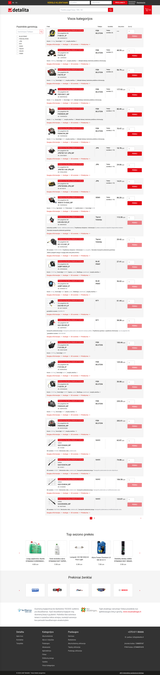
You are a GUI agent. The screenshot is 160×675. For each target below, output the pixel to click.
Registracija (141, 3)
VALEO (20, 51)
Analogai (65, 44)
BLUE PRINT (22, 36)
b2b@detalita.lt (138, 637)
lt (10, 2)
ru (16, 2)
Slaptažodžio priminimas (132, 2)
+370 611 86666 (136, 632)
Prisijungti (120, 3)
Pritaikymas (84, 44)
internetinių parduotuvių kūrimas (133, 673)
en (13, 2)
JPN (19, 41)
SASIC (20, 46)
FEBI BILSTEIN (22, 39)
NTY (19, 44)
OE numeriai (74, 44)
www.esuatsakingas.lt (132, 612)
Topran (20, 49)
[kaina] (130, 26)
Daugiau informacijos (53, 44)
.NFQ (121, 673)
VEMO (20, 54)
